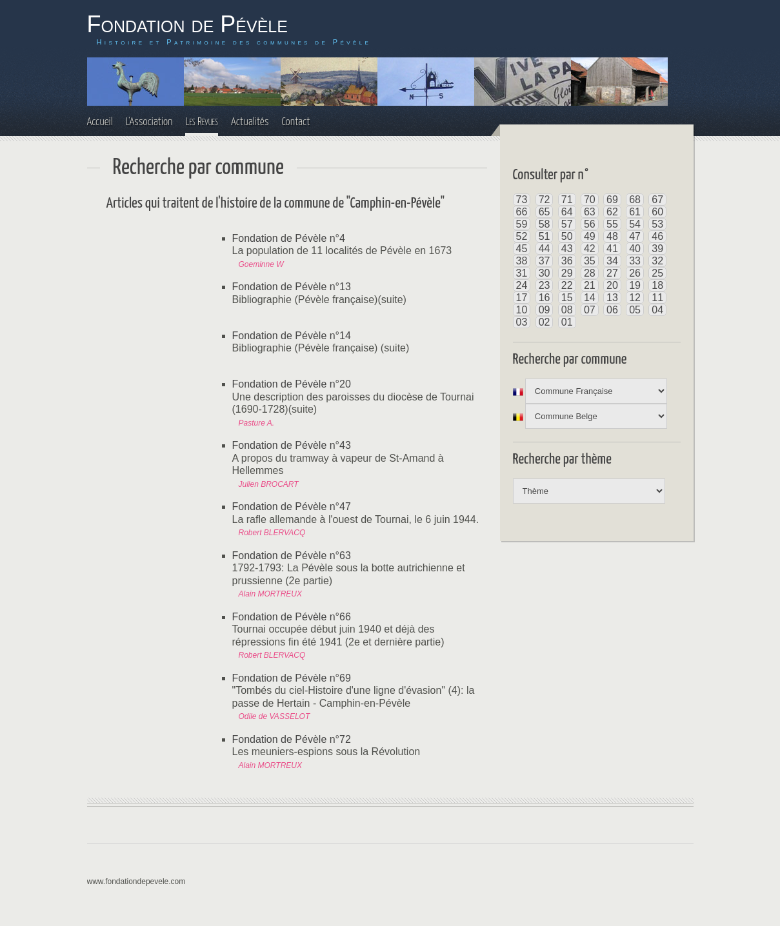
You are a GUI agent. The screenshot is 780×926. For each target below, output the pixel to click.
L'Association (149, 122)
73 (522, 199)
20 (612, 285)
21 (589, 285)
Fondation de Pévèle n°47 (291, 506)
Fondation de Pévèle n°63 (291, 555)
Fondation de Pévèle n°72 (291, 739)
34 (612, 260)
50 (567, 236)
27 (612, 273)
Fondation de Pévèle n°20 (291, 384)
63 (589, 211)
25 (657, 273)
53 (657, 224)
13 (612, 297)
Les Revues (201, 122)
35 (589, 260)
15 (567, 297)
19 (635, 285)
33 (635, 260)
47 (635, 236)
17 (522, 297)
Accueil (100, 122)
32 (657, 260)
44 (544, 248)
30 (544, 273)
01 (567, 322)
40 (635, 248)
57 (567, 224)
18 (657, 285)
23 (544, 285)
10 (522, 309)
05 (635, 309)
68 (635, 199)
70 (589, 199)
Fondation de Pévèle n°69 (291, 678)
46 (657, 236)
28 (589, 273)
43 (567, 248)
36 (567, 260)
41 (612, 248)
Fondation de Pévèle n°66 (291, 616)
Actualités (250, 122)
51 (544, 236)
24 (522, 285)
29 (567, 273)
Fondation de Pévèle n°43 (291, 445)
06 (612, 309)
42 (589, 248)
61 (635, 211)
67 (657, 199)
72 (544, 199)
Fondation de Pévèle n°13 (291, 286)
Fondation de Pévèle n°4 (288, 238)
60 (657, 211)
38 (522, 260)
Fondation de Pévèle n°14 (291, 335)
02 (544, 322)
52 (522, 236)
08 (567, 309)
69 (612, 199)
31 (522, 273)
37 (544, 260)
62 (612, 211)
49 (589, 236)
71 (567, 199)
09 (544, 309)
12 (635, 297)
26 (635, 273)
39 (657, 248)
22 (567, 285)
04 (657, 309)
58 (544, 224)
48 (612, 236)
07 (589, 309)
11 (657, 297)
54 (635, 224)
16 (544, 297)
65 (544, 211)
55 (612, 224)
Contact (295, 122)
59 (522, 224)
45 (522, 248)
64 (567, 211)
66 (522, 211)
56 (589, 224)
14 (589, 297)
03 (522, 322)
